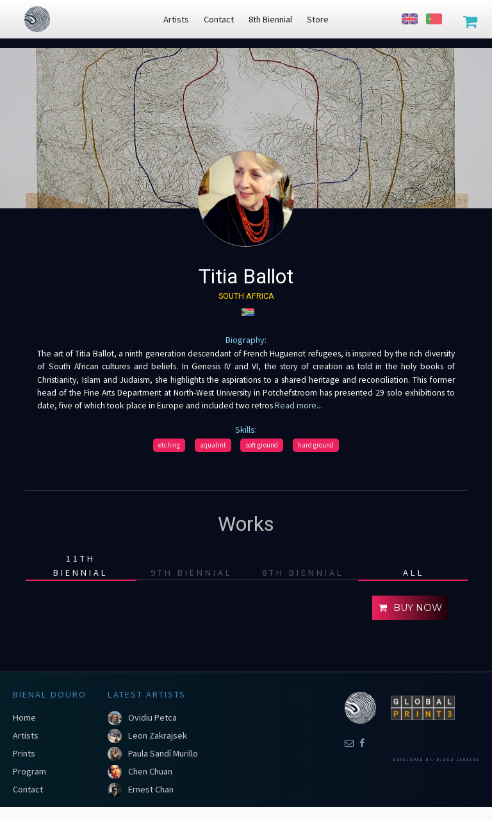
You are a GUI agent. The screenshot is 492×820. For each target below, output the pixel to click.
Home (24, 717)
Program (29, 771)
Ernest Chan (151, 789)
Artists (25, 735)
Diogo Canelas (457, 759)
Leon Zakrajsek (157, 735)
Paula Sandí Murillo (163, 753)
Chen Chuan (150, 771)
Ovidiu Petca (152, 717)
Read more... (297, 405)
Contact (28, 789)
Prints (24, 753)
